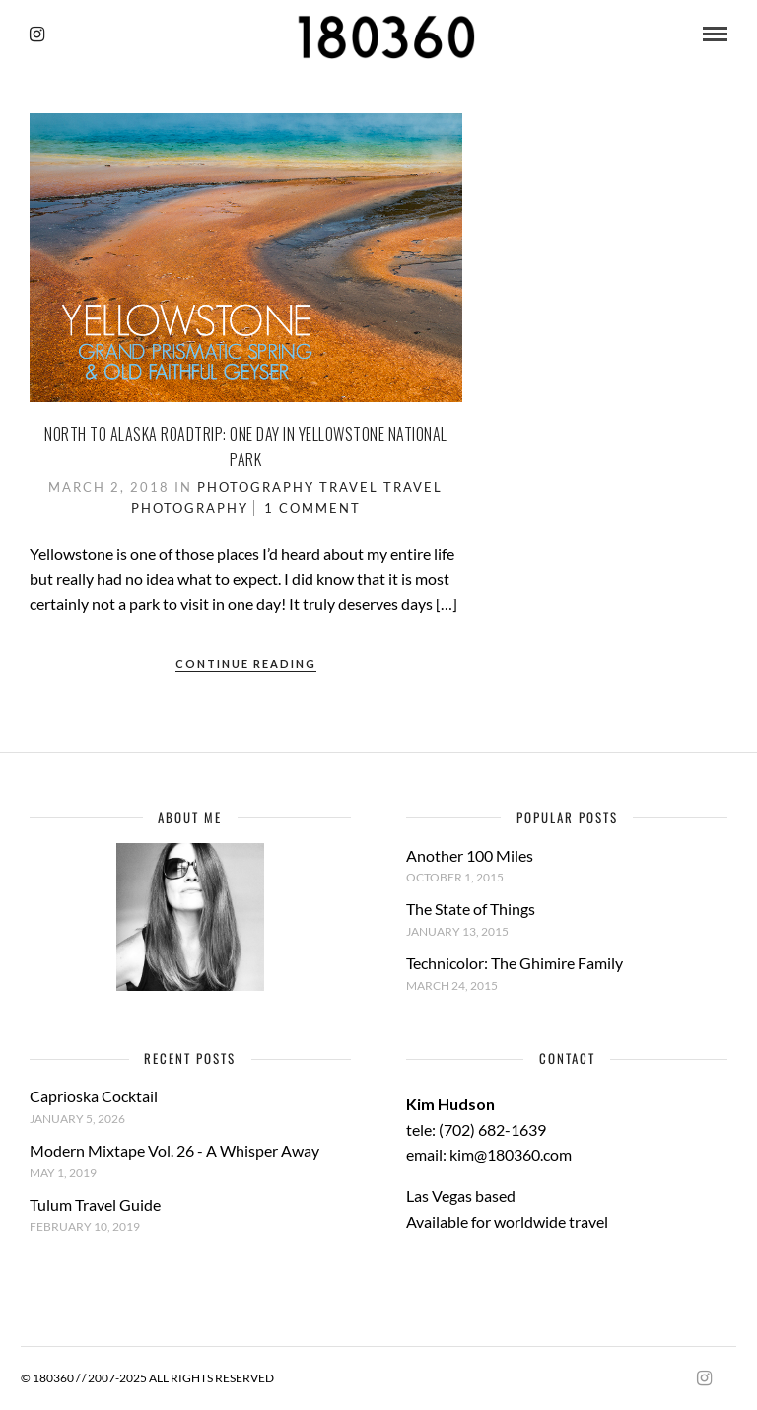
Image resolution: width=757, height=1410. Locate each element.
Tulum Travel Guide (95, 1204)
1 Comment (312, 508)
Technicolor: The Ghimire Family (514, 962)
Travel (348, 487)
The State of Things (470, 908)
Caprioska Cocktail (94, 1096)
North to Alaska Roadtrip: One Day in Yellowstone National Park (245, 446)
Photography (255, 487)
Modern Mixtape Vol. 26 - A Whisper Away (174, 1150)
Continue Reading (245, 663)
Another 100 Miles (469, 855)
